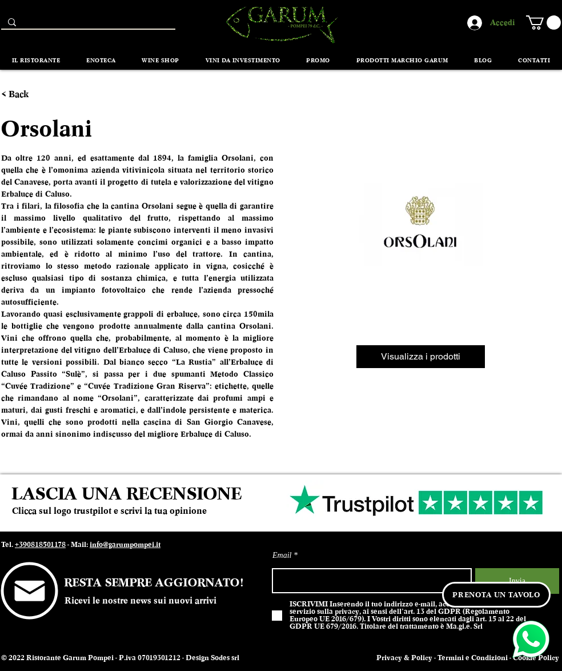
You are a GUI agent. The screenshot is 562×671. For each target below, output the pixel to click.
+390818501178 (40, 544)
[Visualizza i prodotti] (420, 356)
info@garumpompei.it (125, 544)
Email (281, 556)
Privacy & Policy (404, 657)
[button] (543, 22)
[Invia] (517, 581)
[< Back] (22, 94)
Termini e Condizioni (472, 657)
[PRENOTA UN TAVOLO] (496, 595)
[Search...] (87, 24)
